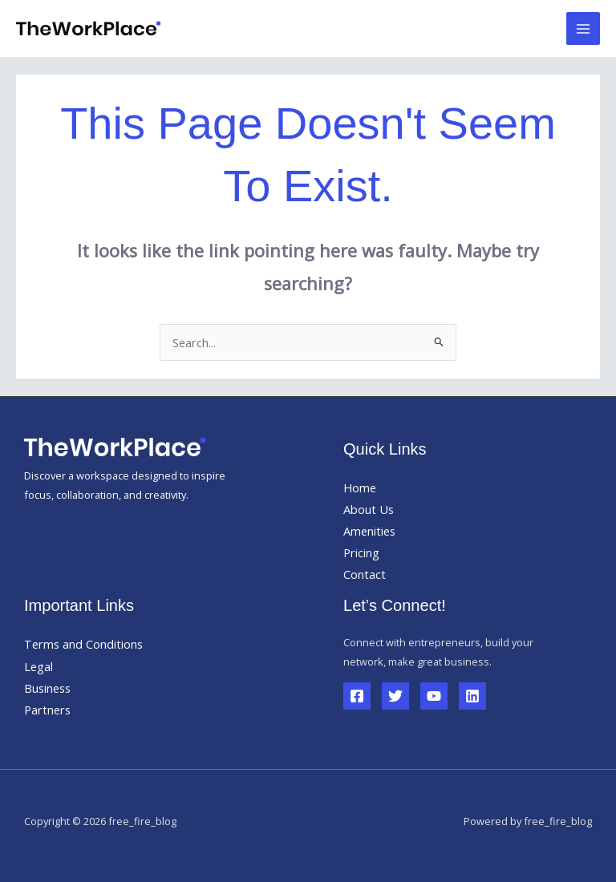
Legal (38, 666)
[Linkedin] (472, 696)
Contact (364, 574)
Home (359, 487)
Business (47, 688)
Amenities (369, 531)
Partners (47, 710)
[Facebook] (357, 696)
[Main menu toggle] (583, 29)
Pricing (361, 552)
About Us (368, 509)
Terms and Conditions (83, 644)
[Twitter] (395, 696)
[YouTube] (434, 696)
